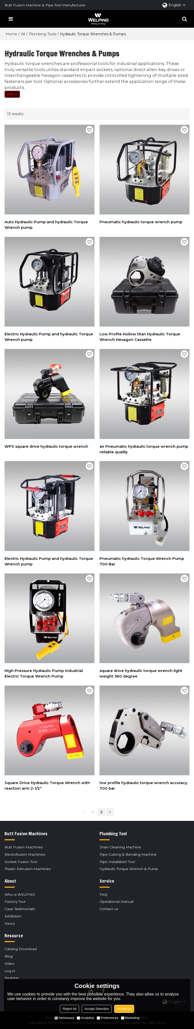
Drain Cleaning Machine (120, 847)
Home (11, 34)
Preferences (107, 1018)
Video (9, 963)
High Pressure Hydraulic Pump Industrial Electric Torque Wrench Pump (44, 673)
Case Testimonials (20, 909)
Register (12, 978)
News (10, 923)
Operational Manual (116, 901)
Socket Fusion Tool (21, 862)
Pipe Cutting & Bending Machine (128, 854)
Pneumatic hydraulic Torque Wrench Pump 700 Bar (142, 561)
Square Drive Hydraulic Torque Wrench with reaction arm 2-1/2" (47, 786)
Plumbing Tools (42, 34)
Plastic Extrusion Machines (28, 869)
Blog (9, 956)
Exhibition (13, 916)
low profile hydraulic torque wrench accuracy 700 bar (143, 786)
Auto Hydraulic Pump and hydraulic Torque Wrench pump (46, 225)
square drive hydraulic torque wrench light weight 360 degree (141, 673)
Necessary (64, 1018)
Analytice (85, 1018)
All (23, 34)
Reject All (69, 1009)
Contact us (109, 909)
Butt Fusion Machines (24, 847)
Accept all (124, 1009)
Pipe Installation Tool (117, 862)
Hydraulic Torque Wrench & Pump (129, 869)
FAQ (103, 894)
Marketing (130, 1018)
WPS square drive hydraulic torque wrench (46, 446)
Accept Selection (96, 1009)
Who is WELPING (20, 894)
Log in (10, 971)
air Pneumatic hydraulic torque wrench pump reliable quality (144, 449)
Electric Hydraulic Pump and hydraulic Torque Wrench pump (49, 337)
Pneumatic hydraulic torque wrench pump (141, 222)
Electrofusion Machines (25, 854)
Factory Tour (15, 901)
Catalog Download (21, 949)
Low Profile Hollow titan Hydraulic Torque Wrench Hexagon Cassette (140, 337)
